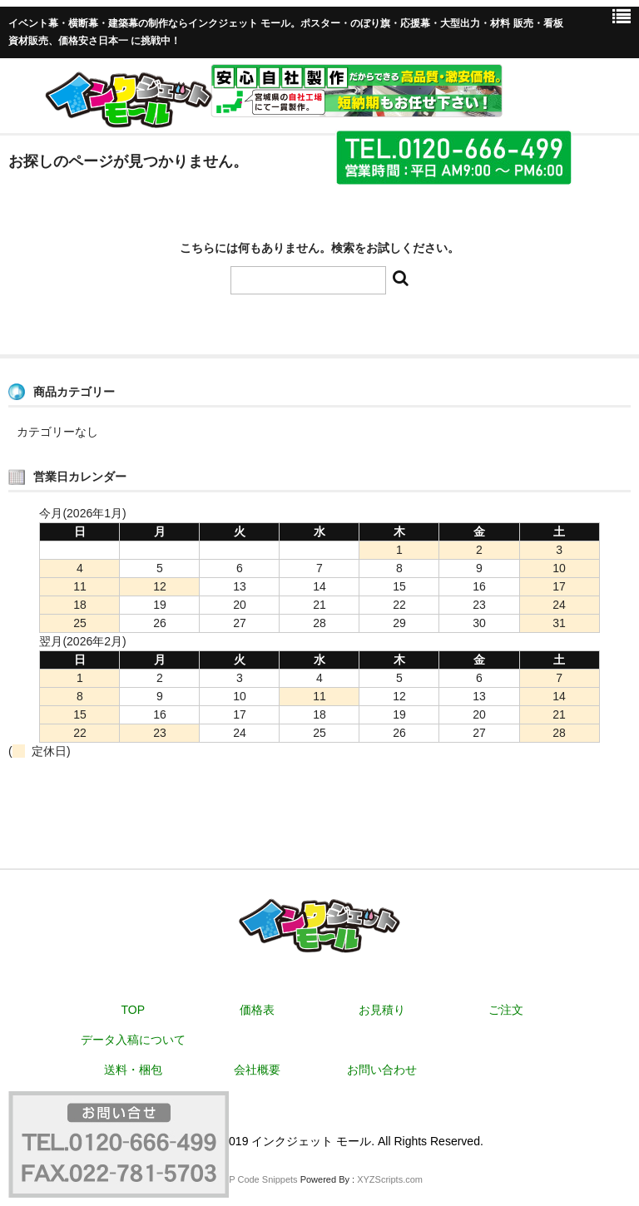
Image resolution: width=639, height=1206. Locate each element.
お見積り (382, 1009)
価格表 (257, 1009)
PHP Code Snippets (257, 1179)
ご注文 (505, 1009)
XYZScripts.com (390, 1179)
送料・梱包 (133, 1069)
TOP (133, 1009)
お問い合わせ (382, 1069)
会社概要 (257, 1069)
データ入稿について (133, 1039)
